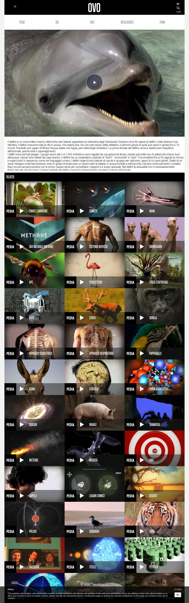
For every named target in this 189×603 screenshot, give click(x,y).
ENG (178, 3)
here (61, 596)
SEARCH (178, 12)
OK (178, 595)
